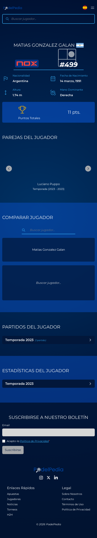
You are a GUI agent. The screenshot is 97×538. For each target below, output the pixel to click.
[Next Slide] (88, 169)
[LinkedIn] (56, 477)
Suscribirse (13, 450)
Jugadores (14, 499)
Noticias (12, 504)
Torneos (12, 509)
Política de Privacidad (34, 441)
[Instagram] (41, 477)
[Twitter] (48, 477)
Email (6, 425)
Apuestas (13, 494)
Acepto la (28, 441)
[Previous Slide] (9, 169)
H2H (10, 514)
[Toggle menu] (92, 8)
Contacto (68, 499)
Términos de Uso (73, 504)
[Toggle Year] (90, 340)
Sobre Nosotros (72, 494)
